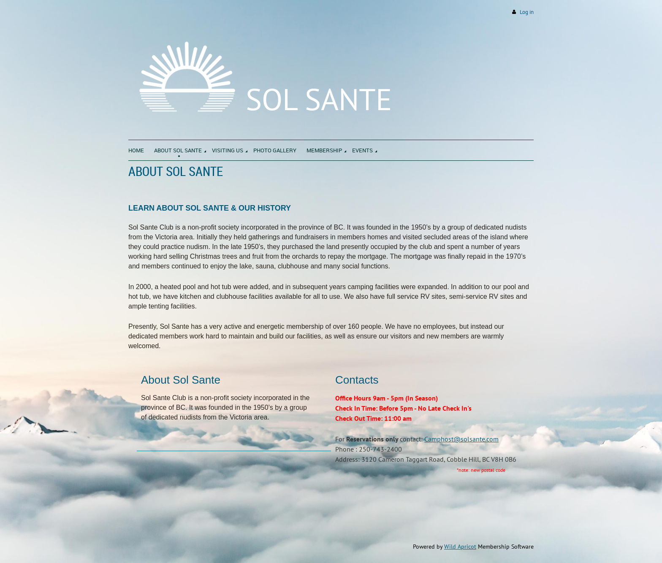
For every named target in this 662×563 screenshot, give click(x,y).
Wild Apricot (460, 546)
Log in (527, 12)
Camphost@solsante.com (461, 439)
